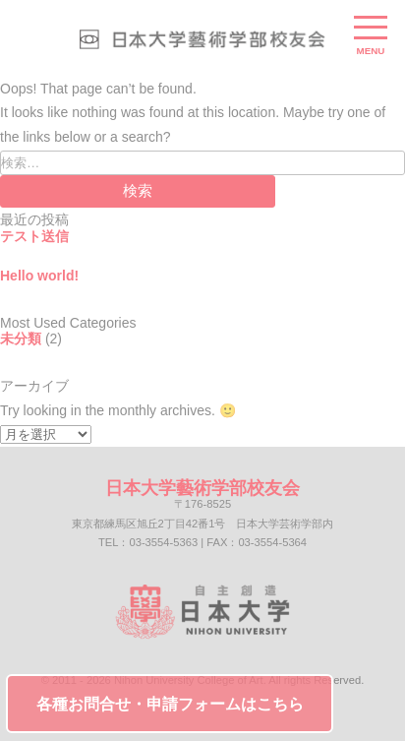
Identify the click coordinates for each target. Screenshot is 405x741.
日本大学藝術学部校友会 (202, 488)
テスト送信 (34, 236)
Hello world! (39, 275)
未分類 (20, 338)
